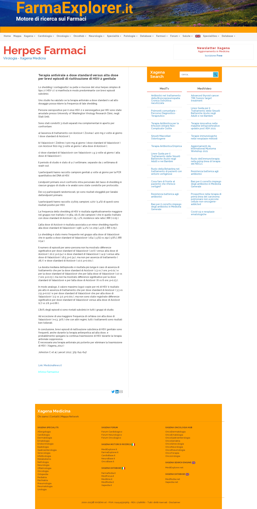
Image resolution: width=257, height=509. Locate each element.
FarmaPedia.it (108, 473)
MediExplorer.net (174, 467)
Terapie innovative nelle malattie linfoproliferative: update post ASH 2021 (205, 126)
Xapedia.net (171, 482)
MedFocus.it (107, 476)
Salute (188, 36)
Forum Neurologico (111, 435)
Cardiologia (46, 36)
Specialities (211, 36)
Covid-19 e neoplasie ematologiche (203, 213)
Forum (175, 36)
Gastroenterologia (47, 450)
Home (7, 36)
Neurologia (96, 36)
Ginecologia (44, 453)
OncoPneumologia (175, 450)
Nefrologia (43, 462)
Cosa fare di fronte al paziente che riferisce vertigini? (163, 184)
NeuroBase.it (108, 458)
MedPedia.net (172, 479)
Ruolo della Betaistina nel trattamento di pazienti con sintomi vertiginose (166, 171)
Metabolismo (44, 459)
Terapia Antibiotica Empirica (166, 146)
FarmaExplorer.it (109, 452)
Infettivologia (44, 456)
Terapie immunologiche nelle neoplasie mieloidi (204, 137)
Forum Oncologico (111, 438)
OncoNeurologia (174, 447)
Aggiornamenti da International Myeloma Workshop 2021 (203, 148)
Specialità (114, 36)
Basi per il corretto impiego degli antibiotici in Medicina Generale (166, 207)
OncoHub (79, 36)
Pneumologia (44, 483)
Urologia (42, 489)
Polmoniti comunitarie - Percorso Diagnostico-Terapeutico (164, 113)
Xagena (29, 36)
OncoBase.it (107, 461)
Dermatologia (45, 438)
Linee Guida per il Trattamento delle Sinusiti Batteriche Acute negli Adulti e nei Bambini (165, 157)
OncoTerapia (172, 453)
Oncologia (64, 36)
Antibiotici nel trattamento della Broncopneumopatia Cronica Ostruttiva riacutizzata (166, 99)
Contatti (54, 416)
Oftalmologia (44, 468)
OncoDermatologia (175, 431)
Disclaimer (174, 502)
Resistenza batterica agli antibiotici (165, 195)
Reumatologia (45, 486)
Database (147, 36)
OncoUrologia (172, 456)
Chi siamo (43, 416)
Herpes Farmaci (44, 50)
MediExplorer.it (109, 449)
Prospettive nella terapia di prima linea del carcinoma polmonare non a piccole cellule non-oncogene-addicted (206, 199)
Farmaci (162, 36)
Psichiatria (43, 480)
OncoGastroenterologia (177, 438)
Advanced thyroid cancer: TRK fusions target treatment (205, 98)
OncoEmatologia (174, 435)
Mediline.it (106, 479)
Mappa (17, 36)
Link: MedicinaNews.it (50, 365)
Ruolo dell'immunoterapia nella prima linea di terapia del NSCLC (205, 161)
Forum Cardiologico (111, 431)
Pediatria (42, 477)
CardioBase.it (108, 455)
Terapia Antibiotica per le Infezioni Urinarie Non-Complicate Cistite (165, 126)
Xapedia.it (106, 485)
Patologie (131, 36)
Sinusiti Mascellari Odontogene (161, 137)
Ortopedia (43, 474)
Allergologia (44, 431)
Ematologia (43, 441)
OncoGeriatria (172, 441)
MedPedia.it (107, 482)
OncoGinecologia (174, 444)
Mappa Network (70, 416)
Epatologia (43, 447)
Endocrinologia (45, 444)
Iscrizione (213, 55)
